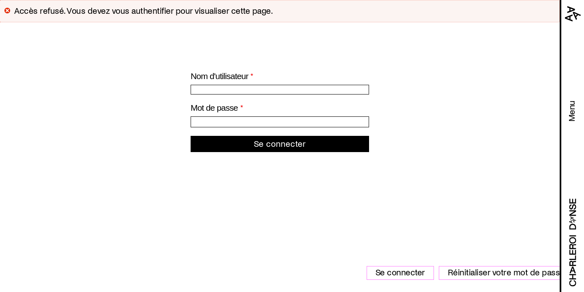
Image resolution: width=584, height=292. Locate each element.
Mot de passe (214, 107)
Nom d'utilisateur (219, 76)
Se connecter (400, 272)
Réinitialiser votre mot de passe (506, 272)
